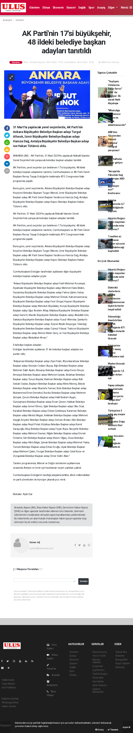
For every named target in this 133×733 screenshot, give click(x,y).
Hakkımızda (8, 679)
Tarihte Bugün (100, 673)
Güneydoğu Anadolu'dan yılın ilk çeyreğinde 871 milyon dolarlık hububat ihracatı (116, 327)
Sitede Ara (121, 652)
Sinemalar (97, 677)
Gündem (34, 7)
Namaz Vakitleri (96, 661)
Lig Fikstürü (98, 670)
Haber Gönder (9, 706)
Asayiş (101, 7)
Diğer (112, 7)
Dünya (46, 7)
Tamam (113, 729)
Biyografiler (122, 659)
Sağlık (82, 7)
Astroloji (120, 667)
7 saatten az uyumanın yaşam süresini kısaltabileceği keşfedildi (116, 243)
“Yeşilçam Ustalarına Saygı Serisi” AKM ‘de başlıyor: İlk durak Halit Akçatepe (115, 92)
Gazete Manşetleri (98, 690)
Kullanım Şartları (10, 698)
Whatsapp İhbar (10, 702)
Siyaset (71, 7)
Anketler (120, 655)
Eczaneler (97, 666)
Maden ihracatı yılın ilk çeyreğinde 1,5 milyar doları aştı (116, 371)
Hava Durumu (99, 652)
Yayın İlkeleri (8, 683)
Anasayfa (7, 20)
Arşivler (53, 675)
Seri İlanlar (98, 681)
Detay (99, 729)
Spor (91, 7)
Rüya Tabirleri (123, 663)
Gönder (84, 581)
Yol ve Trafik (99, 655)
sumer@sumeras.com (41, 548)
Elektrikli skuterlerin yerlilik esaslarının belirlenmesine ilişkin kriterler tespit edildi (116, 298)
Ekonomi (58, 7)
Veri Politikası (9, 687)
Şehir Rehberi (99, 685)
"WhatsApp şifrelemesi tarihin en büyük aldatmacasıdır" (117, 117)
